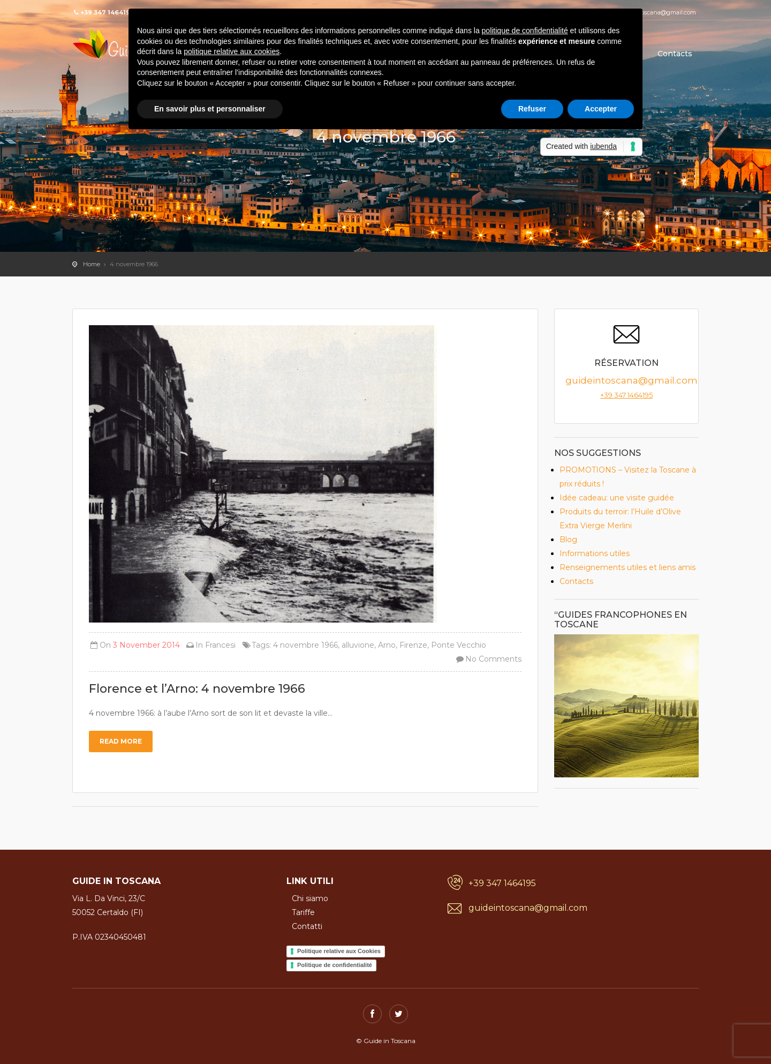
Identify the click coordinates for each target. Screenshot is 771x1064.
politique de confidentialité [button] (525, 30)
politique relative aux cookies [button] (231, 51)
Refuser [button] (532, 108)
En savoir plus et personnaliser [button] (210, 108)
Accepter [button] (601, 108)
